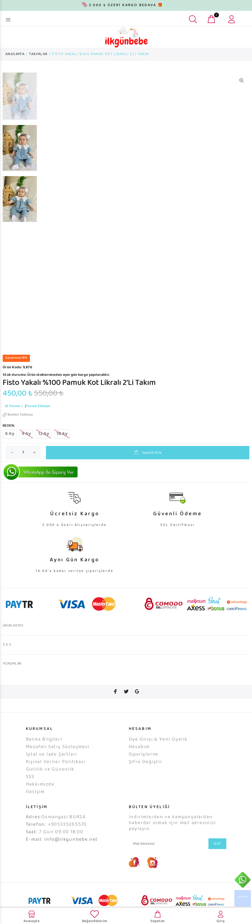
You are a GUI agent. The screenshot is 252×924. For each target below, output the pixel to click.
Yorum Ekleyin (38, 414)
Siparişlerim (143, 762)
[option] (20, 99)
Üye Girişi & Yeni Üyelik (158, 747)
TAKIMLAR (38, 54)
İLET (217, 852)
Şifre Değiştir (145, 770)
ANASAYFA (15, 54)
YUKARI (242, 898)
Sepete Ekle (147, 460)
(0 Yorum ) (13, 414)
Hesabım (139, 755)
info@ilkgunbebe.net (71, 847)
